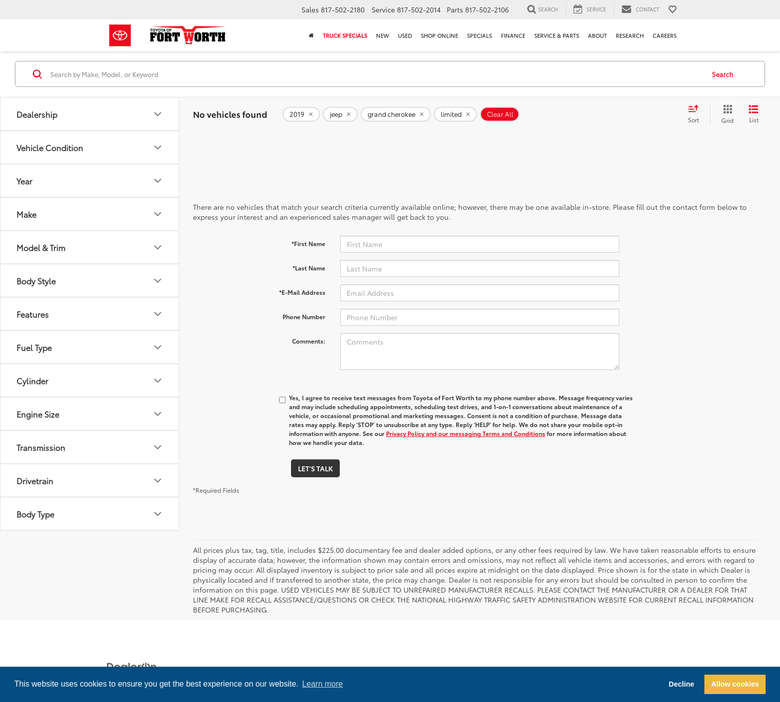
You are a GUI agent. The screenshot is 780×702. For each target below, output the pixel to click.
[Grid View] (725, 114)
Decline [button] (681, 684)
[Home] (311, 35)
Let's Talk (315, 468)
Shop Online (439, 35)
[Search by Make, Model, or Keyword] (375, 74)
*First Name (308, 243)
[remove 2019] (301, 114)
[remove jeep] (340, 114)
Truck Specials (345, 35)
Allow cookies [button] (735, 684)
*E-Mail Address (302, 292)
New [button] (382, 35)
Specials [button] (479, 35)
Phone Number (304, 316)
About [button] (597, 35)
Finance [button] (513, 35)
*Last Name (308, 267)
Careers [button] (665, 35)
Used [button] (405, 35)
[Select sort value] (696, 114)
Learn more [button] (322, 684)
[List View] (753, 114)
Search (722, 73)
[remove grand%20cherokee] (396, 114)
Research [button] (630, 35)
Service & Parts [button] (556, 35)
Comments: (308, 341)
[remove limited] (455, 114)
